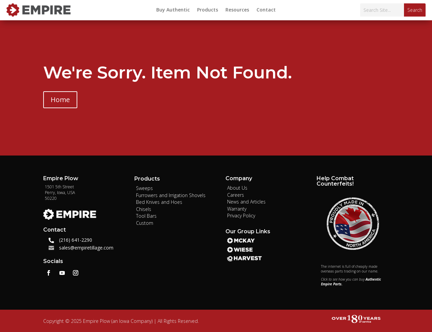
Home (60, 99)
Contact (266, 10)
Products (207, 10)
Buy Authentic (173, 10)
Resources (237, 10)
